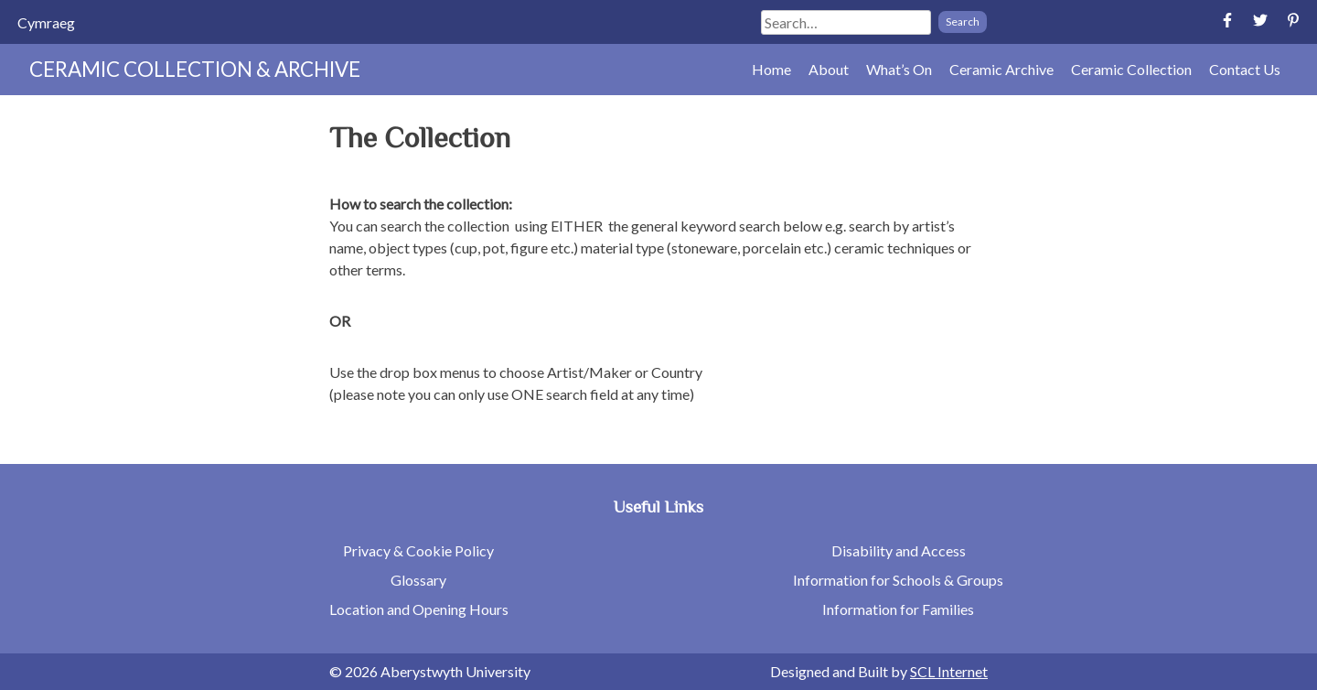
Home (771, 69)
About (828, 69)
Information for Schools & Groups (898, 579)
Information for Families (898, 609)
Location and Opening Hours (419, 609)
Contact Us (1244, 69)
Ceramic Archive (1001, 69)
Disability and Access (898, 550)
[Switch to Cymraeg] (46, 22)
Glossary (418, 579)
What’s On (899, 69)
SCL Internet (949, 671)
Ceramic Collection (1131, 69)
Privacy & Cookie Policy (418, 550)
